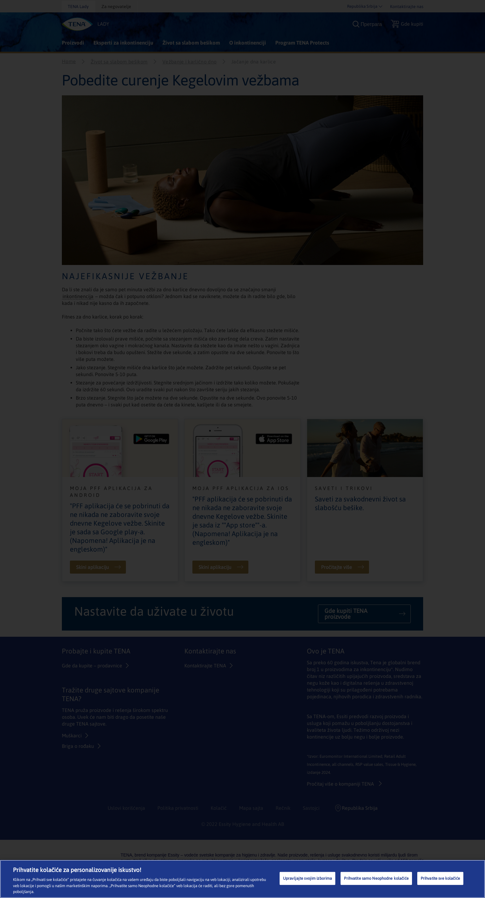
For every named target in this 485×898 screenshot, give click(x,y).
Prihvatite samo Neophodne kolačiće (376, 878)
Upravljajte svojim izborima (307, 878)
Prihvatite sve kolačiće (440, 878)
